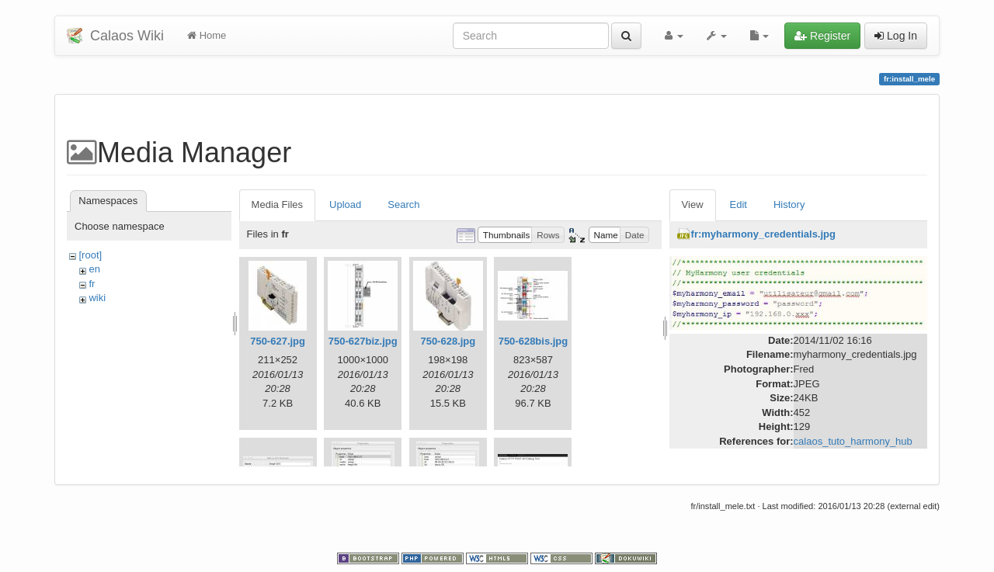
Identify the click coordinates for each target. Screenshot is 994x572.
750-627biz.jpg (363, 341)
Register (822, 35)
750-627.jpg (277, 341)
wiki (97, 297)
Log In (895, 35)
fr (92, 283)
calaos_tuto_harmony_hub (853, 441)
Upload (345, 204)
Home (206, 35)
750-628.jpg (447, 341)
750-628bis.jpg (533, 341)
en (94, 269)
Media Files (277, 204)
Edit (738, 204)
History (789, 204)
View (693, 204)
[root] (90, 255)
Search (403, 204)
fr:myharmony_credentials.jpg (763, 234)
